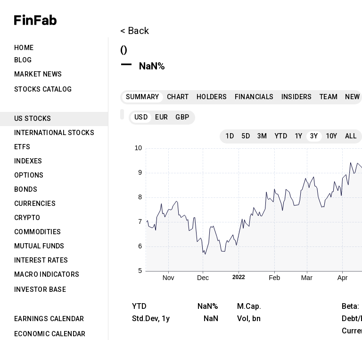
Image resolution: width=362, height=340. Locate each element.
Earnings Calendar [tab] (49, 319)
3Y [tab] (314, 136)
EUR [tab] (161, 117)
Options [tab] (29, 175)
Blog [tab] (23, 60)
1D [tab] (229, 136)
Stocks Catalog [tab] (43, 89)
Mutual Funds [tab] (39, 246)
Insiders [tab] (296, 97)
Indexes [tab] (28, 161)
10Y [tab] (331, 136)
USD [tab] (141, 117)
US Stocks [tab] (32, 118)
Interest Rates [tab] (41, 260)
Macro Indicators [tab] (46, 274)
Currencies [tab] (35, 203)
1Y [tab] (299, 136)
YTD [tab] (281, 136)
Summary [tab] (142, 97)
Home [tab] (24, 47)
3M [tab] (262, 136)
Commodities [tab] (37, 232)
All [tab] (350, 136)
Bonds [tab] (25, 189)
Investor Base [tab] (40, 289)
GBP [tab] (182, 117)
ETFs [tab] (22, 147)
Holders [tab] (212, 97)
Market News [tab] (38, 74)
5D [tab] (245, 136)
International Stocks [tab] (54, 132)
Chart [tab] (178, 97)
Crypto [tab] (27, 217)
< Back (134, 30)
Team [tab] (329, 97)
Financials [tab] (254, 97)
